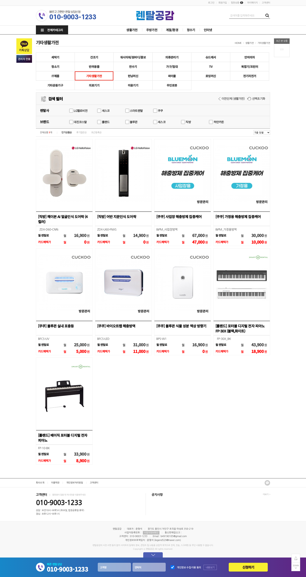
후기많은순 (81, 132)
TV (210, 67)
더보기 (266, 494)
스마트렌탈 (134, 111)
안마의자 (249, 57)
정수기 (191, 29)
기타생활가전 (264, 43)
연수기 (133, 67)
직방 (186, 122)
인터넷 (208, 29)
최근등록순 (96, 132)
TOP (296, 559)
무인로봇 (172, 85)
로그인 (211, 3)
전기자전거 (249, 76)
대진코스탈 (78, 122)
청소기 (55, 67)
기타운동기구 (55, 85)
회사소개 (40, 483)
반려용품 (94, 67)
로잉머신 (210, 76)
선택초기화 (256, 98)
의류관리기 (171, 57)
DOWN (296, 565)
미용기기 (133, 85)
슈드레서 (210, 57)
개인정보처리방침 (74, 483)
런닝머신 (133, 76)
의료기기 (94, 85)
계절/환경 (172, 29)
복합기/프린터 (249, 67)
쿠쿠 (158, 111)
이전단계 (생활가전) (231, 98)
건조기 (94, 57)
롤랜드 (103, 122)
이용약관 (55, 483)
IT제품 (55, 76)
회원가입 (222, 3)
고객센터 (266, 3)
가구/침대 (172, 67)
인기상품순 (66, 132)
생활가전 (132, 29)
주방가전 (151, 29)
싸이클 (172, 76)
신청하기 (248, 567)
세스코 (103, 111)
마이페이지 (252, 3)
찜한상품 (235, 3)
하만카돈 (216, 122)
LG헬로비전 (78, 111)
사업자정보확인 (151, 533)
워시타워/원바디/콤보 (133, 57)
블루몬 (131, 122)
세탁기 (55, 57)
